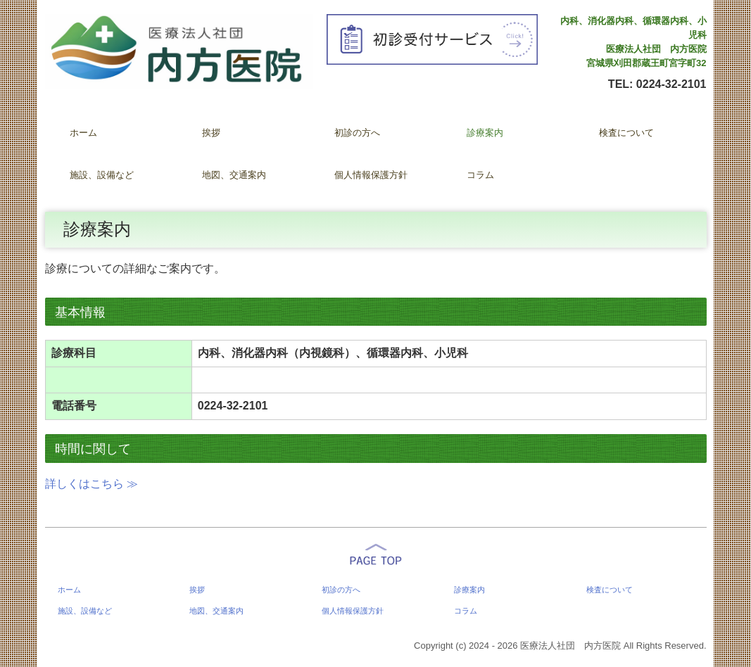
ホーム (83, 132)
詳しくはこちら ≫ (91, 484)
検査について (626, 132)
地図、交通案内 (234, 175)
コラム (480, 175)
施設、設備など (102, 175)
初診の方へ (357, 132)
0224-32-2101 (671, 84)
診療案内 (485, 132)
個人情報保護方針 (371, 175)
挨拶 (211, 132)
